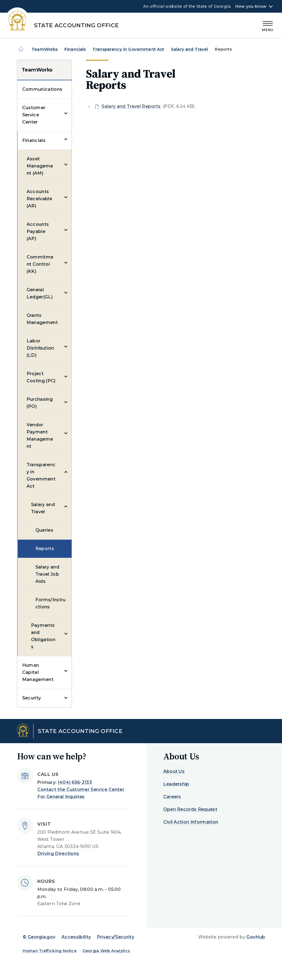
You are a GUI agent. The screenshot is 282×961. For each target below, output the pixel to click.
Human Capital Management (37, 672)
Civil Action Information (190, 822)
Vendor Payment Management (40, 435)
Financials (75, 49)
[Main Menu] (267, 25)
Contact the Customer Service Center (80, 789)
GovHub (255, 937)
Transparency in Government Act (128, 49)
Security (31, 698)
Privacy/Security (115, 937)
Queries (44, 530)
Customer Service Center (34, 115)
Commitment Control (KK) (40, 264)
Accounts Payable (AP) (38, 231)
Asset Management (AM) (40, 166)
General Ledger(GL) (40, 293)
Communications (42, 89)
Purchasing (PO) (40, 403)
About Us (174, 771)
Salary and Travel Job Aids (47, 574)
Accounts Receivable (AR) (39, 198)
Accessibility (76, 937)
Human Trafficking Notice (50, 950)
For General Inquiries (61, 796)
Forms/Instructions (50, 603)
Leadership (176, 784)
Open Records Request (190, 809)
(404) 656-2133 (75, 782)
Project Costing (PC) (41, 377)
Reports (44, 548)
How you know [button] (250, 6)
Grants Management (42, 319)
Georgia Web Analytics (106, 950)
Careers (172, 796)
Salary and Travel (189, 49)
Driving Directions (58, 853)
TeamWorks (45, 49)
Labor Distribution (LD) (40, 348)
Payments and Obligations (43, 636)
